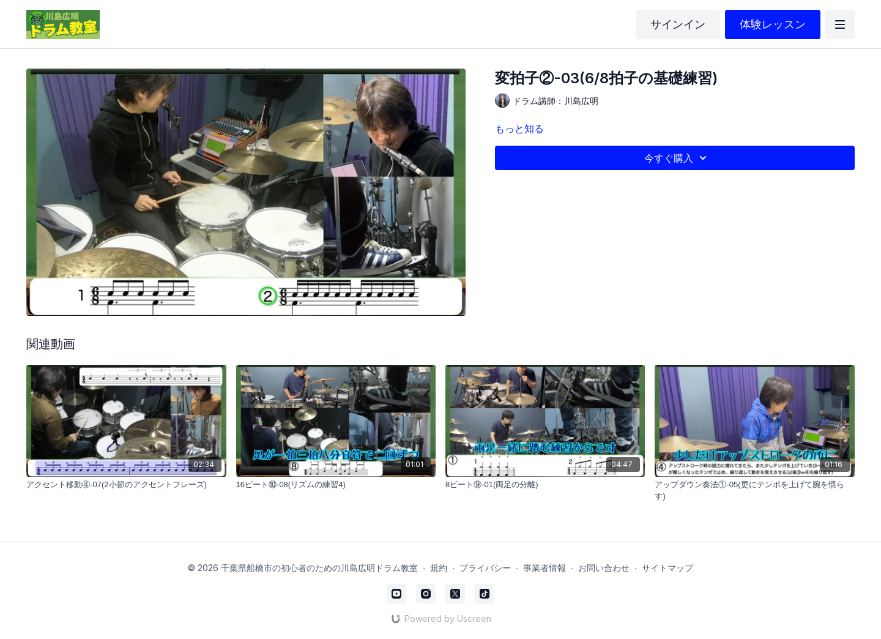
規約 (438, 567)
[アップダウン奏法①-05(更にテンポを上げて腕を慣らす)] (754, 491)
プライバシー (485, 567)
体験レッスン (773, 24)
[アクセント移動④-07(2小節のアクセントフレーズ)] (126, 485)
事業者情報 (544, 567)
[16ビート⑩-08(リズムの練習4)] (336, 485)
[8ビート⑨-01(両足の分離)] (545, 485)
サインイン (677, 24)
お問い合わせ (604, 567)
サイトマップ (667, 567)
